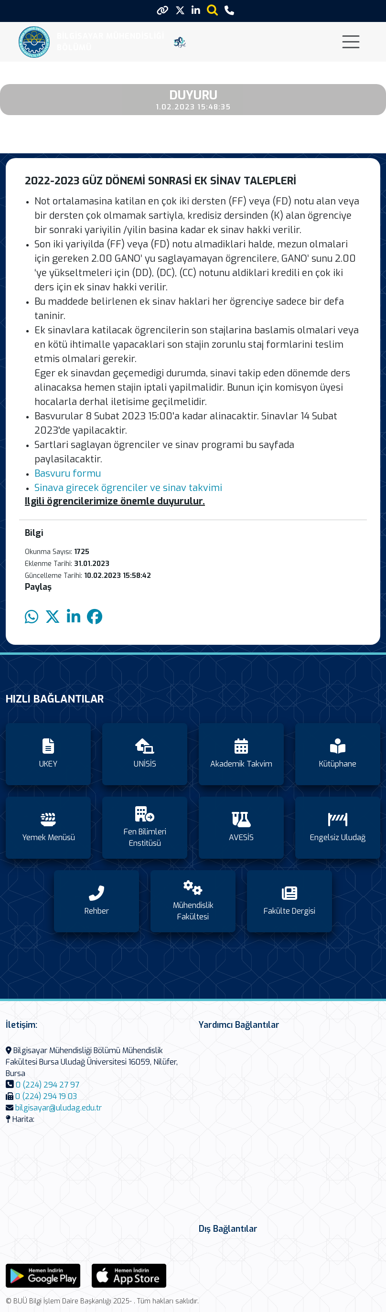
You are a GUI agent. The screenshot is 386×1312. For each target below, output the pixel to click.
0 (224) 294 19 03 (46, 1096)
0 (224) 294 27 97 (47, 1085)
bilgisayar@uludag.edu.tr (58, 1108)
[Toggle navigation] (350, 41)
